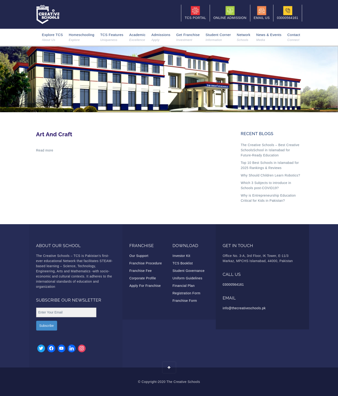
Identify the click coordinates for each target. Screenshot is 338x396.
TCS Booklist (183, 263)
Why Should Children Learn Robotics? (270, 175)
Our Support (139, 256)
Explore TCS (52, 37)
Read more (44, 150)
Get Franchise (188, 37)
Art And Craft (54, 134)
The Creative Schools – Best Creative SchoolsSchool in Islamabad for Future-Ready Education (270, 150)
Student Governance (189, 271)
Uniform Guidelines (187, 278)
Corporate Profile (142, 278)
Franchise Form (185, 300)
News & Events (269, 37)
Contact (293, 37)
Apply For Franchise (145, 286)
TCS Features (111, 37)
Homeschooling (81, 37)
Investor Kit (181, 256)
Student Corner (218, 37)
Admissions (161, 37)
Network (244, 37)
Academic (137, 37)
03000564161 (233, 284)
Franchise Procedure (145, 263)
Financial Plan (184, 286)
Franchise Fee (140, 271)
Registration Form (187, 293)
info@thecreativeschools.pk (244, 308)
